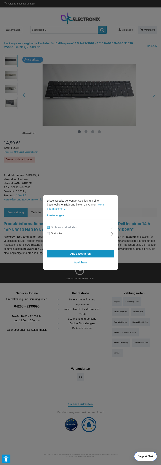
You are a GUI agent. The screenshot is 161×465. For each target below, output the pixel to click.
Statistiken (57, 233)
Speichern (80, 262)
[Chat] (145, 456)
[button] (6, 459)
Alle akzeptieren (80, 253)
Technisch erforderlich (64, 227)
